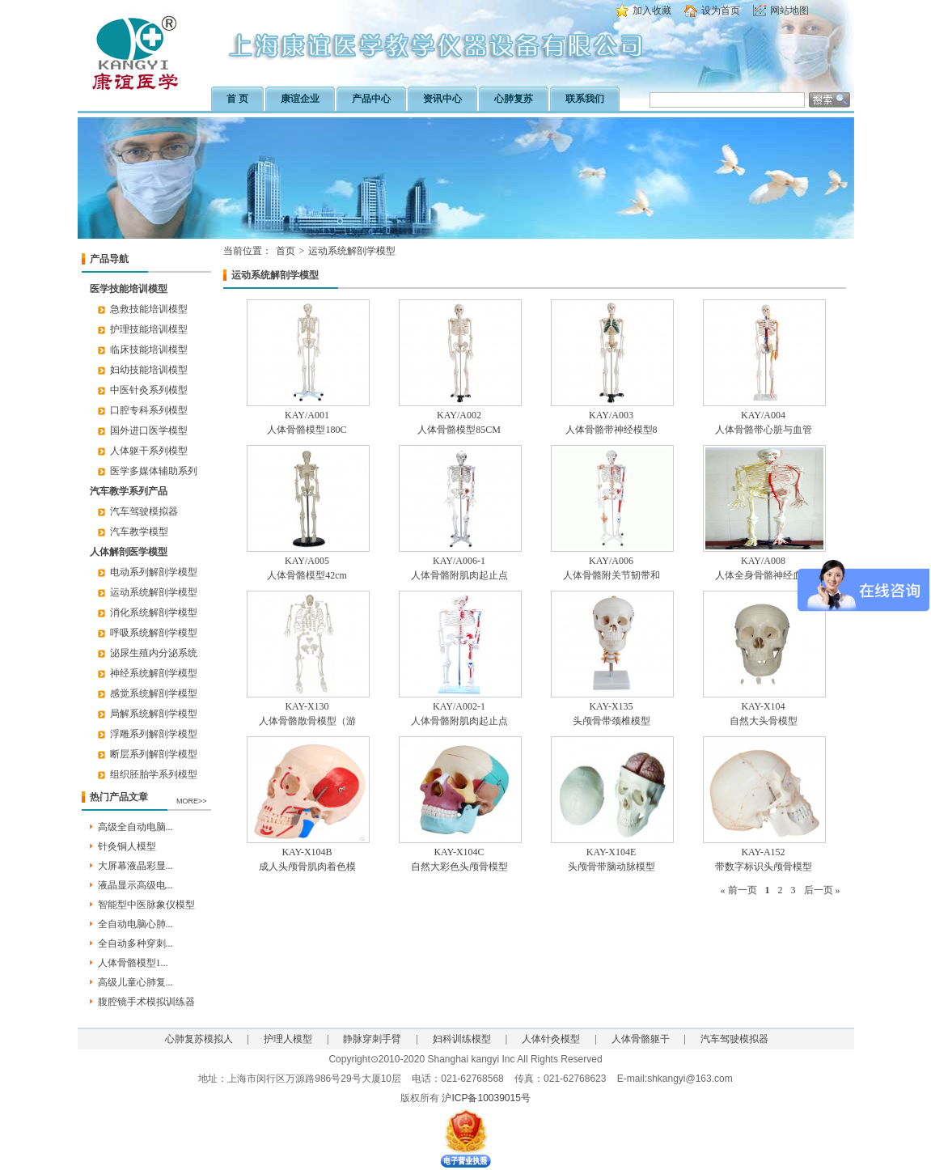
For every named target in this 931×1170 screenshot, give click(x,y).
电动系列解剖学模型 (153, 572)
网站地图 (789, 10)
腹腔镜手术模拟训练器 (146, 1001)
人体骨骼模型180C (306, 429)
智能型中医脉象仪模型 (146, 904)
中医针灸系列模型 (149, 390)
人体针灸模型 (551, 1039)
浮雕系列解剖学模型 (153, 734)
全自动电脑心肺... (135, 924)
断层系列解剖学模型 (153, 754)
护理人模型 (288, 1039)
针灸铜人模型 (127, 846)
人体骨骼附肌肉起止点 (459, 575)
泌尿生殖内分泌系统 (153, 653)
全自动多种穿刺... (135, 943)
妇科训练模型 (462, 1039)
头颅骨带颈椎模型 (611, 721)
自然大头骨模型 (764, 721)
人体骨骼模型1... (133, 963)
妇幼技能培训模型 (149, 369)
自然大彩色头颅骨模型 (459, 866)
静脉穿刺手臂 (372, 1039)
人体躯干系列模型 (149, 450)
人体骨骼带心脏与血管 (763, 429)
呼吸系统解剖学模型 (153, 632)
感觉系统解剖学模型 (153, 693)
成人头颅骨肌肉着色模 (307, 866)
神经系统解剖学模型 (153, 673)
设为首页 (720, 10)
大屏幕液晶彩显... (135, 865)
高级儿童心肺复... (135, 982)
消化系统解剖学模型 (153, 612)
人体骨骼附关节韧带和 (611, 575)
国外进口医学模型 (149, 430)
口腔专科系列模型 (149, 410)
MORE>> (191, 801)
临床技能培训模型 (149, 349)
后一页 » (822, 890)
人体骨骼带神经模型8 (611, 429)
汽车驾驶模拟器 (144, 511)
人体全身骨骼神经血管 (763, 575)
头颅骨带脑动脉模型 (611, 866)
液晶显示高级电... (135, 885)
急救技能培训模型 (149, 309)
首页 (285, 250)
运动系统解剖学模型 (153, 592)
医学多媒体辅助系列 (153, 471)
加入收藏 (652, 10)
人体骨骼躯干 (640, 1039)
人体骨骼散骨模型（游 (307, 721)
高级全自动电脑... (135, 827)
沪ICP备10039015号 (486, 1098)
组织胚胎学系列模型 (153, 774)
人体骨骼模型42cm (307, 575)
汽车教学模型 (139, 531)
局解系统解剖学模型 (153, 713)
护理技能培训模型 (149, 329)
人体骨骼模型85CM (459, 429)
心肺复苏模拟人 (199, 1039)
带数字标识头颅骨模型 (763, 866)
